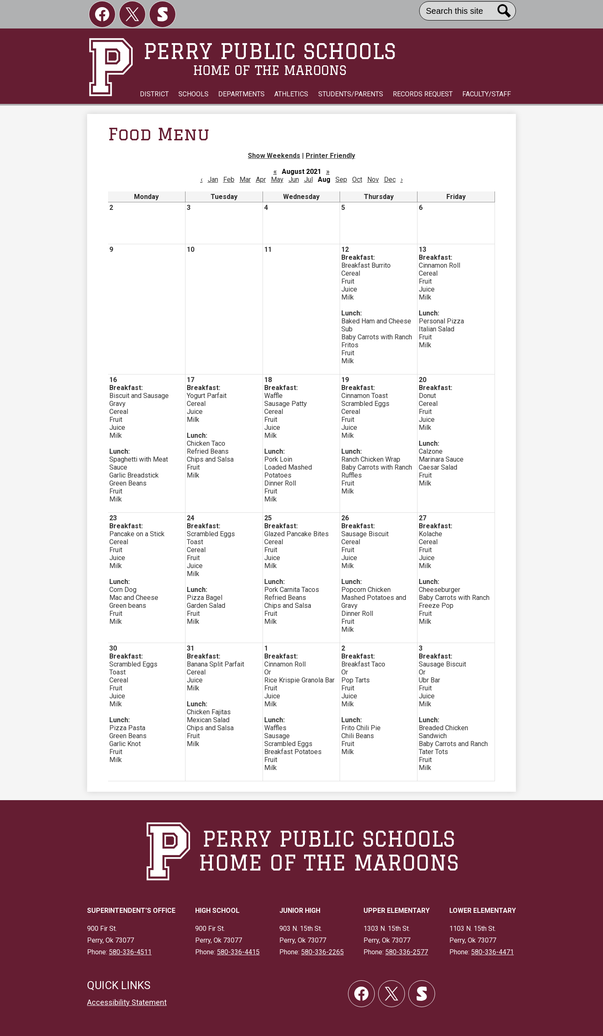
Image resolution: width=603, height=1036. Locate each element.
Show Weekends (274, 156)
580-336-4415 (238, 952)
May (277, 179)
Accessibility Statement (127, 1002)
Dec (390, 179)
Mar (245, 179)
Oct (357, 179)
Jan (213, 179)
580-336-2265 (322, 952)
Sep (341, 179)
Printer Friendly (330, 156)
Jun (294, 179)
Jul (308, 179)
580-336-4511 (130, 952)
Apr (261, 179)
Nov (373, 179)
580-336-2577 (406, 952)
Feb (228, 179)
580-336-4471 (492, 952)
